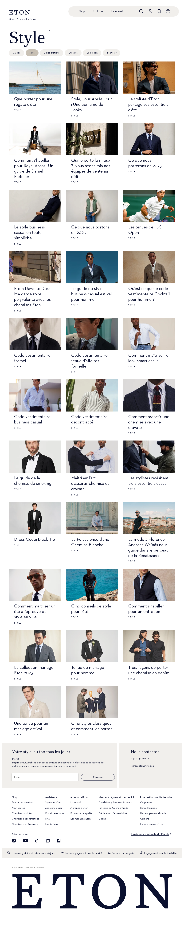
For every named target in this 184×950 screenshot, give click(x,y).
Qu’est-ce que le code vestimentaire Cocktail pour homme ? (149, 294)
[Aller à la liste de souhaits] (159, 11)
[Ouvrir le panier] (168, 11)
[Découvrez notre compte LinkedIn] (48, 840)
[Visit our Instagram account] (14, 840)
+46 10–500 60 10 (140, 758)
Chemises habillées (22, 813)
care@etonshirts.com (142, 766)
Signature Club (53, 802)
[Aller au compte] (150, 11)
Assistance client (54, 808)
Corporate (146, 802)
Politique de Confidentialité (113, 808)
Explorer (98, 11)
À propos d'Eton (79, 808)
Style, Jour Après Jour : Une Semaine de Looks (91, 104)
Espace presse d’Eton (152, 824)
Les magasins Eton (80, 819)
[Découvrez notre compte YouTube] (25, 840)
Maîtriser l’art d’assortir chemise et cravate (90, 483)
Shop (82, 11)
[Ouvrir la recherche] (141, 11)
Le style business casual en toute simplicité (29, 232)
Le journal (117, 11)
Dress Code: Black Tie (34, 539)
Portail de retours (54, 813)
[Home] (92, 892)
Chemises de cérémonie (25, 824)
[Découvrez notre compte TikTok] (37, 840)
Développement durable (153, 813)
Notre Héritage (148, 808)
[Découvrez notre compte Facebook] (58, 840)
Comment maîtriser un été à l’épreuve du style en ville (35, 611)
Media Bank (51, 824)
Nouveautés (18, 808)
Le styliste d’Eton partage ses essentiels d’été (148, 104)
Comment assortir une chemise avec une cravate (148, 422)
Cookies (103, 819)
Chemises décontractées (25, 819)
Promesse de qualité (81, 813)
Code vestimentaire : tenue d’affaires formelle (90, 360)
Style (33, 19)
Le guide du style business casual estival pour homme (91, 294)
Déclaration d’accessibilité (113, 813)
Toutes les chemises (23, 802)
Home (12, 19)
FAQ (47, 819)
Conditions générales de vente (115, 802)
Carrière (144, 819)
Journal (23, 19)
